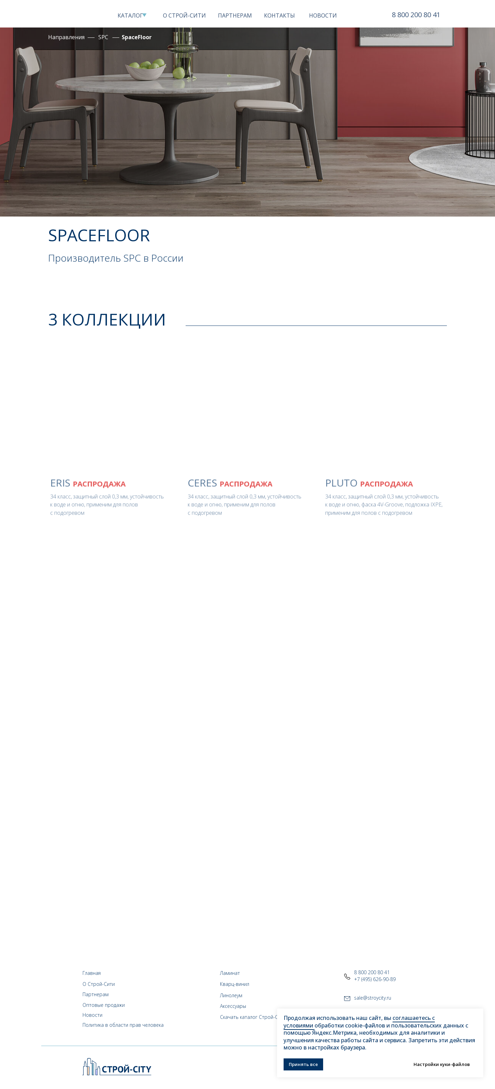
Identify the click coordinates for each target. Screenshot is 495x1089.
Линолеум (231, 995)
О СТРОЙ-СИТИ (184, 15)
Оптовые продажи (103, 1005)
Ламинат (230, 973)
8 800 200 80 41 (416, 14)
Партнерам (95, 994)
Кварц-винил (234, 984)
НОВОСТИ (323, 15)
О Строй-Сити (98, 984)
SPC (103, 37)
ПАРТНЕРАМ (235, 15)
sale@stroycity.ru (372, 997)
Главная (91, 973)
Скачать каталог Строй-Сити (253, 1017)
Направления (66, 37)
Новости (92, 1015)
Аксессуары (233, 1006)
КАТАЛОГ (130, 15)
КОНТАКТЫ (279, 15)
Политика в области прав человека (123, 1025)
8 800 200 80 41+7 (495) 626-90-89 (375, 975)
